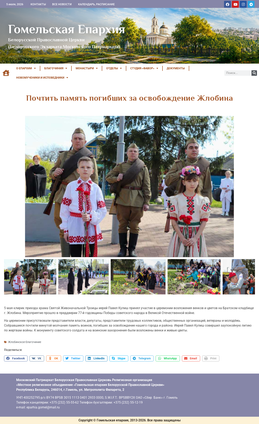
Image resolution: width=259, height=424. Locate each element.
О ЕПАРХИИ (26, 68)
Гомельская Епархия (66, 29)
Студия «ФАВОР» (144, 68)
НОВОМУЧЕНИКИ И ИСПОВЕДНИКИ (42, 77)
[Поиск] (254, 73)
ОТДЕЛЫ (114, 68)
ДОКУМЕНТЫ (176, 68)
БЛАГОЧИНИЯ (55, 68)
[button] (16, 359)
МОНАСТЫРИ (87, 68)
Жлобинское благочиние (24, 342)
